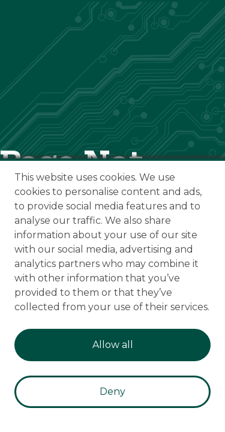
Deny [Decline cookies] (112, 391)
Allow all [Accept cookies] (112, 344)
